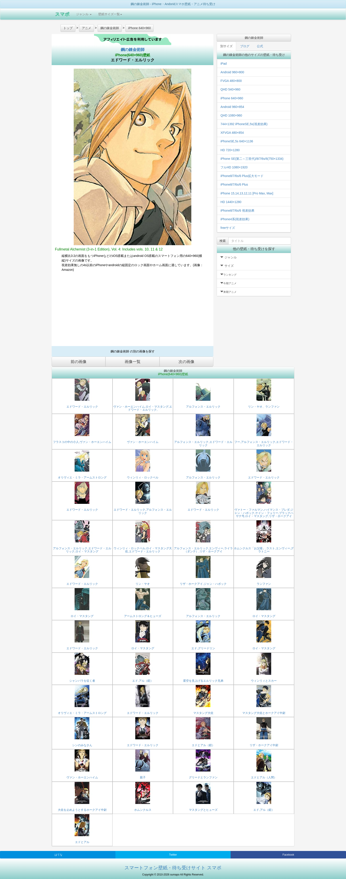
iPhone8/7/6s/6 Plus (234, 184)
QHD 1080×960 (231, 115)
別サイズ (226, 46)
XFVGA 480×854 (232, 132)
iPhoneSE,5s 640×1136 (236, 141)
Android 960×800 (232, 72)
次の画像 (186, 362)
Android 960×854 (232, 107)
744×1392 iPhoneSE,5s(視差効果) (243, 124)
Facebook (288, 854)
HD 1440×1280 (230, 202)
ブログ (244, 46)
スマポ (62, 14)
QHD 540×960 (230, 89)
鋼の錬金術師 (133, 49)
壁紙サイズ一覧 (110, 14)
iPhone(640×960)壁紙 (132, 55)
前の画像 (78, 362)
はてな (58, 854)
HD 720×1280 (230, 150)
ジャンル (84, 14)
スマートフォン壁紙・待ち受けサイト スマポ (173, 867)
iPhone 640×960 (231, 98)
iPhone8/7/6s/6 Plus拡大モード (241, 176)
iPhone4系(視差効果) (234, 219)
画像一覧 (133, 362)
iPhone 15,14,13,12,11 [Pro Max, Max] (246, 193)
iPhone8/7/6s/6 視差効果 (237, 210)
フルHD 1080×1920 (234, 167)
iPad (223, 63)
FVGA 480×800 (231, 81)
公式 (260, 46)
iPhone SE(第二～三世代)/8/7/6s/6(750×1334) (251, 158)
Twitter (173, 854)
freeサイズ (227, 228)
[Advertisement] (132, 311)
